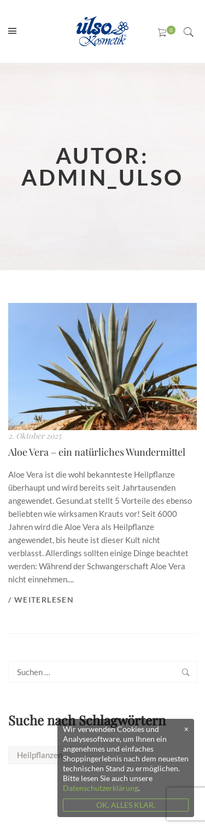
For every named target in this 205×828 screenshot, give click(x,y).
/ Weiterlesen (41, 599)
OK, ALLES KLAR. (125, 804)
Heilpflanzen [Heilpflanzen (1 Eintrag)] (39, 755)
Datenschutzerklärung (100, 788)
